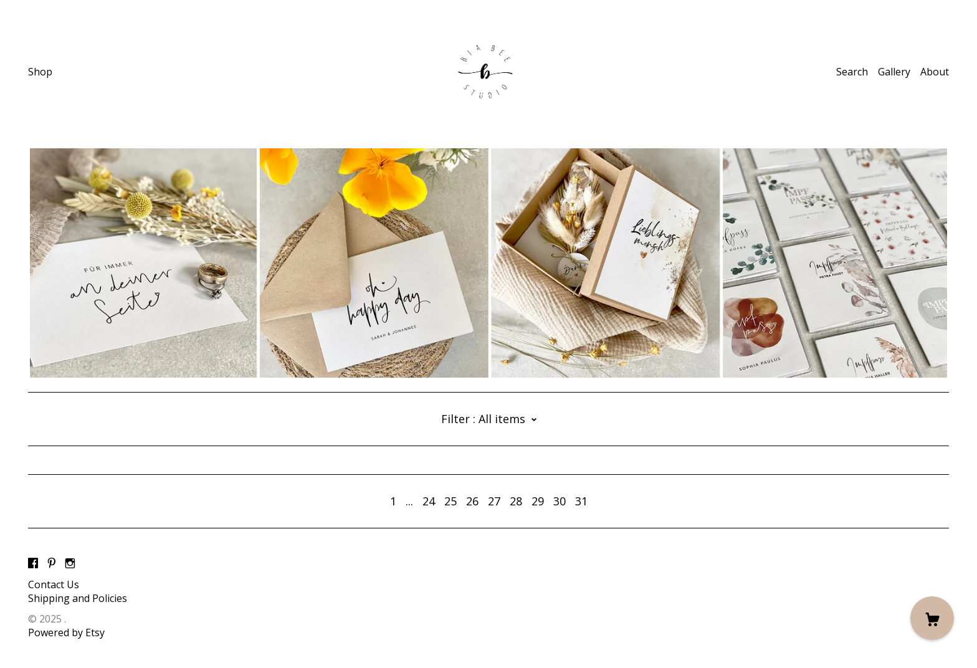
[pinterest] (52, 563)
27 (494, 501)
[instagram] (70, 563)
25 (450, 501)
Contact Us (53, 584)
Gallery (894, 72)
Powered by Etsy (66, 632)
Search (852, 72)
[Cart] (932, 618)
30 (559, 501)
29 (537, 501)
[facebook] (33, 563)
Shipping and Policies (77, 598)
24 (428, 501)
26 (472, 501)
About (934, 72)
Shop (40, 72)
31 (581, 501)
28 (516, 501)
